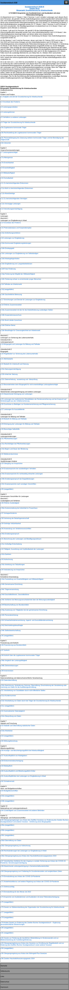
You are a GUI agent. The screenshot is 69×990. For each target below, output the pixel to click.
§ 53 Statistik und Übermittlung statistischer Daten (17, 725)
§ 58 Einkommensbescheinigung (11, 761)
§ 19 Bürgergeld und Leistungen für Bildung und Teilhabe (20, 344)
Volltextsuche (5, 971)
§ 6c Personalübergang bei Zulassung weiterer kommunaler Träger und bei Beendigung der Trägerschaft (32, 138)
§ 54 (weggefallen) (6, 736)
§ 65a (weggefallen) (7, 825)
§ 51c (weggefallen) (7, 706)
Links (2, 976)
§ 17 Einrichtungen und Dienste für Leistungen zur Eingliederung (22, 300)
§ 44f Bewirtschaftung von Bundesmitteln (14, 605)
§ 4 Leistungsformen (7, 112)
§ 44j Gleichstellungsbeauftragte (11, 625)
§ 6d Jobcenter (5, 143)
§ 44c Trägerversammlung (9, 589)
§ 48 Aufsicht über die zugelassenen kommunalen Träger (20, 655)
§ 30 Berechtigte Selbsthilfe (10, 429)
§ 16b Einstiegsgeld (7, 248)
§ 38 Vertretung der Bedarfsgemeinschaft (14, 518)
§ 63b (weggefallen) (7, 801)
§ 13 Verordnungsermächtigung (11, 209)
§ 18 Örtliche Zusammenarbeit (11, 305)
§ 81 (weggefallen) (6, 933)
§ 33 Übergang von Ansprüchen (11, 463)
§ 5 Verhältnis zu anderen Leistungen (13, 117)
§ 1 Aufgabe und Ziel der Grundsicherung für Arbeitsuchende (21, 97)
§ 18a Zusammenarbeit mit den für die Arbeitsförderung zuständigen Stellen (26, 310)
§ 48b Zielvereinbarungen (9, 665)
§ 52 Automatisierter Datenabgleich (12, 711)
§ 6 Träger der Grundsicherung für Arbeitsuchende (17, 122)
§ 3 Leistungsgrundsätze (8, 107)
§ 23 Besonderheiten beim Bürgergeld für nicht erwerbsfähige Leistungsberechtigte (29, 384)
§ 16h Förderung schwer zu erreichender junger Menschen (20, 279)
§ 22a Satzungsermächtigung (10, 369)
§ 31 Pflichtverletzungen (8, 438)
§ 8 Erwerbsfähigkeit (7, 168)
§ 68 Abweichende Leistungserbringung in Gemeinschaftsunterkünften (24, 866)
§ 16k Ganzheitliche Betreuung (11, 294)
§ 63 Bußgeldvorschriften (9, 791)
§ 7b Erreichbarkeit (7, 163)
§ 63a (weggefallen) (7, 796)
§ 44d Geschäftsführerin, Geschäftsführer (14, 594)
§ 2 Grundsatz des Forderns (10, 102)
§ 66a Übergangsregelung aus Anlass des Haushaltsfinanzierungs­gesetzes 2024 (28, 856)
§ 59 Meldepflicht (6, 766)
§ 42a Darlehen (5, 554)
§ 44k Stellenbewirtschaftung (10, 630)
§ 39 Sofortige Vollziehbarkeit (10, 523)
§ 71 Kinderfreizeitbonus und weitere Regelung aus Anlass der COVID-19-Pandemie (29, 881)
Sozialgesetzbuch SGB (8, 2)
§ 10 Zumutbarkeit (6, 178)
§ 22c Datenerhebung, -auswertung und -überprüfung (18, 379)
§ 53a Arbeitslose (6, 731)
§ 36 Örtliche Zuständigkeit (9, 503)
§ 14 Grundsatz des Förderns (10, 223)
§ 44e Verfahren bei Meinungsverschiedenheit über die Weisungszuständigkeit (27, 600)
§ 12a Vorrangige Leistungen (10, 204)
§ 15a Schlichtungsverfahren (10, 233)
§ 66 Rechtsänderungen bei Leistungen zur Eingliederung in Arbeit (23, 851)
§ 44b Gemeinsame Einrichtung (11, 584)
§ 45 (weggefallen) (6, 635)
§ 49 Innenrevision (6, 671)
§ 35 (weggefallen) (6, 489)
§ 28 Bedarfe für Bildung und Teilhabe (13, 419)
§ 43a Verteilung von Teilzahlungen (12, 564)
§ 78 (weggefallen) (6, 917)
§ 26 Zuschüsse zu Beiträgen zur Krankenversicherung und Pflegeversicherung (27, 404)
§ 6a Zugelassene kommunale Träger (13, 127)
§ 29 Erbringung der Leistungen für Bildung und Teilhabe (20, 424)
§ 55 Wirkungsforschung (8, 741)
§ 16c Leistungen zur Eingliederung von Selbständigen (19, 253)
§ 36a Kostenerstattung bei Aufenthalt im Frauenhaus (18, 508)
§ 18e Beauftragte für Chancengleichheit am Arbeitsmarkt (20, 330)
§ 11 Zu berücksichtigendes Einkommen (14, 183)
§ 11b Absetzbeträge (7, 193)
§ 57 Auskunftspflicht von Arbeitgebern (13, 755)
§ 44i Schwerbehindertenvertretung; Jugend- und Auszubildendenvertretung (26, 620)
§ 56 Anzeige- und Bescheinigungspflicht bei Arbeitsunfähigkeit (22, 750)
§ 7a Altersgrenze (6, 157)
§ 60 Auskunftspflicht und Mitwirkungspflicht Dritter (17, 771)
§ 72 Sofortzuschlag (7, 887)
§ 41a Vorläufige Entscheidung (11, 544)
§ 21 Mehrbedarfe (6, 359)
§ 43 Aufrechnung (6, 559)
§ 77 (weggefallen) (6, 912)
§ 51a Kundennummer (8, 695)
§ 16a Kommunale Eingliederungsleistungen (15, 243)
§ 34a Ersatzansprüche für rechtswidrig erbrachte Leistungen (21, 474)
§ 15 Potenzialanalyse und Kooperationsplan (15, 228)
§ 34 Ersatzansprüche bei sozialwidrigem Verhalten (18, 468)
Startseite (3, 966)
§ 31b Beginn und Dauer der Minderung (14, 449)
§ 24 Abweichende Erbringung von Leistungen (16, 394)
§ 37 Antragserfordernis (8, 513)
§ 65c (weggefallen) (7, 835)
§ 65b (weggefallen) (7, 830)
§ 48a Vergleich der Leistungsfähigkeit (13, 660)
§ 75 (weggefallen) (6, 902)
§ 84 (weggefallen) (6, 948)
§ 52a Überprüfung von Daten (10, 716)
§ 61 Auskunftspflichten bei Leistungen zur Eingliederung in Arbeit (23, 776)
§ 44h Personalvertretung (9, 615)
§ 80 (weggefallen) (6, 928)
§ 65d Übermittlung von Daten (10, 840)
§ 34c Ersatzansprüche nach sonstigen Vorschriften (18, 484)
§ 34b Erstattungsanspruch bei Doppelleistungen (17, 479)
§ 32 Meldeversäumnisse (9, 454)
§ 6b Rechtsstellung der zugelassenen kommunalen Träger (20, 133)
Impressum (4, 987)
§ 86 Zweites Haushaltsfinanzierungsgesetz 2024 (17, 958)
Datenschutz (4, 982)
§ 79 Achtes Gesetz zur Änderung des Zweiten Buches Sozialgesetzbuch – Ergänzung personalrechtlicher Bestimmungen (30, 923)
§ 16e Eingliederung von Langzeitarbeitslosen (16, 264)
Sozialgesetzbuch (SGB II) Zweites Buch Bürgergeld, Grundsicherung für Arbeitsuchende (34, 8)
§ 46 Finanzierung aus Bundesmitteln (13, 645)
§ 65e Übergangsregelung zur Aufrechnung (15, 845)
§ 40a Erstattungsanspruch (9, 534)
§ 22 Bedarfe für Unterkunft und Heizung (14, 364)
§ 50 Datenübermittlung (8, 680)
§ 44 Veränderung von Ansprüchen (12, 570)
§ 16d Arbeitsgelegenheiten (9, 258)
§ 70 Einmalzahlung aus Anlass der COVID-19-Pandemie (20, 876)
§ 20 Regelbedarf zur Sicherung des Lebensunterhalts (19, 354)
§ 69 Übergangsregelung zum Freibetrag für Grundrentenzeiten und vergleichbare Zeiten (31, 871)
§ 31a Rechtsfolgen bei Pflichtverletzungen (15, 444)
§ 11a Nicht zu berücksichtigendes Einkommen (16, 188)
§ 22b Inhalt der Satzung (8, 374)
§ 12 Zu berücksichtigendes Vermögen (13, 198)
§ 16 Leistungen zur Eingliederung (12, 238)
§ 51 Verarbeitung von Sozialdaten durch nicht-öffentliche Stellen (22, 690)
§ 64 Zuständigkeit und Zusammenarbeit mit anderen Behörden (22, 810)
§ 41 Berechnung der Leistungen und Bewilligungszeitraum (20, 539)
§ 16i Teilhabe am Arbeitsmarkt (11, 284)
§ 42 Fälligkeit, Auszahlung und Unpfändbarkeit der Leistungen (22, 549)
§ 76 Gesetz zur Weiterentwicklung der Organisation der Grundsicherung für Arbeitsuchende (32, 907)
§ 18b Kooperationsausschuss (10, 315)
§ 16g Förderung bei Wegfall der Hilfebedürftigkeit (17, 274)
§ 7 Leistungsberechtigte (8, 152)
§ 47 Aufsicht (4, 650)
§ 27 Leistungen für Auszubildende (12, 409)
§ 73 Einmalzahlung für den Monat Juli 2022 (15, 892)
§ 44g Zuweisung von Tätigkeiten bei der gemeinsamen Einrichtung (23, 610)
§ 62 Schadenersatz (7, 781)
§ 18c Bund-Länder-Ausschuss (11, 320)
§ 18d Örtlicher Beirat (7, 325)
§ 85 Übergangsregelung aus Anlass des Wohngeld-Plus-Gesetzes (23, 953)
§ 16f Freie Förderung (8, 269)
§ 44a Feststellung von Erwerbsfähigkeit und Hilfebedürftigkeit (21, 579)
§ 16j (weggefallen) (7, 289)
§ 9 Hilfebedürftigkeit (7, 173)
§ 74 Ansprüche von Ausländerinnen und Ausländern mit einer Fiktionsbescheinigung (29, 897)
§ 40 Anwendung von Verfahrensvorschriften (15, 528)
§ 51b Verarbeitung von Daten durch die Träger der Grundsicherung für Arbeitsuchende (30, 701)
